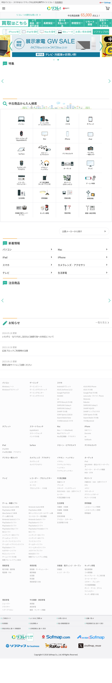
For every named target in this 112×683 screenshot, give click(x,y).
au (85, 437)
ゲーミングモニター (37, 393)
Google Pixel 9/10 (63, 393)
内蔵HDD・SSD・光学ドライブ (96, 482)
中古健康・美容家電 (37, 600)
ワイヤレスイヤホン (64, 465)
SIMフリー (88, 430)
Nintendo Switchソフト (37, 520)
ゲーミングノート (36, 387)
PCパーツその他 (90, 498)
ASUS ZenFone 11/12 (64, 390)
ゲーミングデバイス (37, 396)
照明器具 (88, 513)
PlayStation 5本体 (8, 510)
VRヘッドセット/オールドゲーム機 (41, 513)
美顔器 (32, 604)
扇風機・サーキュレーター (39, 570)
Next (101, 46)
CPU (86, 485)
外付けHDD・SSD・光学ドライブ (69, 492)
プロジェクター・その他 (38, 488)
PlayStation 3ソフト (9, 526)
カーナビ (33, 485)
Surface (33, 445)
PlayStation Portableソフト (38, 529)
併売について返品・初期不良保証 (34, 23)
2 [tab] (58, 59)
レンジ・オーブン (63, 573)
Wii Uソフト (6, 532)
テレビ (6, 273)
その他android (88, 421)
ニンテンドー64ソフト (36, 538)
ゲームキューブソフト (10, 538)
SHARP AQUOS (88, 409)
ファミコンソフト (35, 541)
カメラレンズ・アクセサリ (71, 265)
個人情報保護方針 (64, 624)
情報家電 (5, 566)
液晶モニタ (61, 482)
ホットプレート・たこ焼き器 (95, 576)
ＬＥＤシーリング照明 (92, 507)
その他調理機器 (90, 585)
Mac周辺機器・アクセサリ (66, 437)
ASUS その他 (88, 390)
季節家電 (33, 566)
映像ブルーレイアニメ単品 (38, 557)
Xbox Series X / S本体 (9, 513)
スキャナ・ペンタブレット (66, 488)
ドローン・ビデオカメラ (66, 445)
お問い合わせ (62, 619)
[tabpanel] (56, 46)
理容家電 (5, 600)
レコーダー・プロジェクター (41, 478)
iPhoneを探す (14, 31)
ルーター (60, 495)
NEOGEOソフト (34, 554)
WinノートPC (68, 31)
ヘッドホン (61, 468)
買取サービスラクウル (103, 23)
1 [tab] (53, 59)
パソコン (7, 249)
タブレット (6, 427)
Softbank (88, 440)
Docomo (88, 434)
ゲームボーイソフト (36, 545)
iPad (5, 257)
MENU (3, 8)
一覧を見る (101, 322)
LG (58, 399)
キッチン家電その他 (92, 595)
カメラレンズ (34, 462)
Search (102, 8)
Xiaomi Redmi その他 (90, 418)
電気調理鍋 (88, 570)
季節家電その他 (35, 582)
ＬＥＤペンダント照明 (92, 510)
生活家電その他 (62, 523)
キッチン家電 (90, 566)
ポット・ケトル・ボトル (93, 588)
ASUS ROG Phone (89, 387)
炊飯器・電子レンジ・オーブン (69, 566)
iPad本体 (5, 449)
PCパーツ (88, 478)
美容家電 (33, 607)
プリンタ (60, 485)
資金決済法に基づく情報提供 (11, 629)
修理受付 (76, 23)
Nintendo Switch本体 (36, 507)
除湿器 (32, 579)
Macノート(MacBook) (65, 430)
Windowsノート (8, 387)
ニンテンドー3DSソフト (10, 535)
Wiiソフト (32, 532)
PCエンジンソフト (8, 554)
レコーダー (34, 482)
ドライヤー (6, 607)
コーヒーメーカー (91, 579)
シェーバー (6, 604)
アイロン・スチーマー (65, 520)
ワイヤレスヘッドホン (65, 471)
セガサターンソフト (9, 551)
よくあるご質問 (35, 619)
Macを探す (49, 31)
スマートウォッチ (36, 427)
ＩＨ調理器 (88, 573)
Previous (10, 46)
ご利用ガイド (6, 619)
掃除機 (59, 513)
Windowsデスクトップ (10, 390)
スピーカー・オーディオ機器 (95, 470)
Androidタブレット (64, 387)
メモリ (87, 488)
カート (107, 8)
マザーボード (89, 492)
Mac (60, 249)
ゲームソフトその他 (9, 557)
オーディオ (89, 458)
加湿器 (32, 576)
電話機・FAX (6, 573)
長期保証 (48, 23)
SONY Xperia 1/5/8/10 (64, 415)
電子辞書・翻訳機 (8, 570)
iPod (86, 462)
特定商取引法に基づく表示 (94, 624)
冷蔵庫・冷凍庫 (62, 507)
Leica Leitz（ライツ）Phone (93, 396)
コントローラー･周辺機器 (38, 517)
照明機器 (88, 503)
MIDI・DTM (89, 473)
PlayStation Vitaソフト (10, 529)
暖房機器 (33, 573)
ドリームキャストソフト (37, 548)
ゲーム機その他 (7, 517)
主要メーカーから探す (72, 231)
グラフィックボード (92, 495)
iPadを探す (32, 31)
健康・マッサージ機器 (37, 610)
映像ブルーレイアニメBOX (11, 560)
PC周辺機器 (61, 478)
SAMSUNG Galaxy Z (64, 409)
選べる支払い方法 (62, 23)
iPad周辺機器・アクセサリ (11, 452)
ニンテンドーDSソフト (37, 535)
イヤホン (60, 462)
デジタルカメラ (91, 445)
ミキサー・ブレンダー (92, 582)
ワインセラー (89, 591)
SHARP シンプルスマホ (91, 412)
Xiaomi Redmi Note (64, 418)
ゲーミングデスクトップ (38, 390)
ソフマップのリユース (101, 31)
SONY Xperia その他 (90, 415)
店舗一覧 (89, 619)
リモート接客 (90, 23)
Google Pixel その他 (90, 393)
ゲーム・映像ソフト (10, 503)
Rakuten (86, 402)
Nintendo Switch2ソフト (11, 520)
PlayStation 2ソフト (36, 526)
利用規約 (58, 2)
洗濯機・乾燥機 (62, 510)
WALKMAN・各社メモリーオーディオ (97, 466)
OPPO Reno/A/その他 (64, 402)
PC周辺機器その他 (63, 498)
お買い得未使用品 (83, 31)
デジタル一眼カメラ (10, 458)
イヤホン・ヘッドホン (65, 458)
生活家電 (62, 273)
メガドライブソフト (36, 551)
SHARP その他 (62, 412)
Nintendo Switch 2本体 (10, 507)
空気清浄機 (61, 517)
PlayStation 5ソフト (9, 523)
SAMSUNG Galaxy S (90, 405)
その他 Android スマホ (65, 421)
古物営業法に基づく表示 (38, 629)
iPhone (62, 257)
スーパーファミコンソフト (11, 541)
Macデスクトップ (63, 434)
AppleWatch (34, 430)
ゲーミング (34, 383)
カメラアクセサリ (36, 465)
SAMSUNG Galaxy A (64, 405)
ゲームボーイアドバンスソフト (13, 545)
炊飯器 (59, 570)
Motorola (86, 399)
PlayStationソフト (8, 548)
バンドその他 (34, 437)
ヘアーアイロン (7, 610)
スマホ (6, 265)
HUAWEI (60, 396)
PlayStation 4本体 (35, 510)
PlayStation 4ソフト (36, 523)
